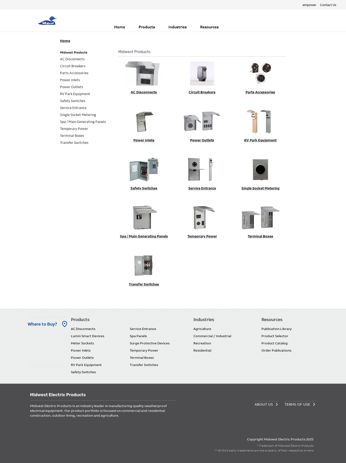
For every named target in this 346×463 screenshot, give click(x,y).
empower (309, 5)
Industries (177, 26)
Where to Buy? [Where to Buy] (42, 324)
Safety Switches (83, 372)
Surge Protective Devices (150, 343)
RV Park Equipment (86, 365)
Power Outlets (82, 357)
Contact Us (328, 5)
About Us (264, 404)
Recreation (202, 343)
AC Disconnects (83, 329)
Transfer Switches (144, 365)
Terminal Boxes (142, 357)
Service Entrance (143, 329)
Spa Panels (138, 336)
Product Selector (274, 336)
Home (119, 26)
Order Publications (276, 350)
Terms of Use (297, 404)
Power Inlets (81, 350)
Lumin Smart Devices (87, 336)
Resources (209, 26)
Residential (202, 350)
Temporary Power (144, 350)
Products (147, 26)
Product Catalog (274, 343)
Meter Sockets (82, 343)
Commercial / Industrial (212, 336)
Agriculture (202, 329)
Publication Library (276, 329)
